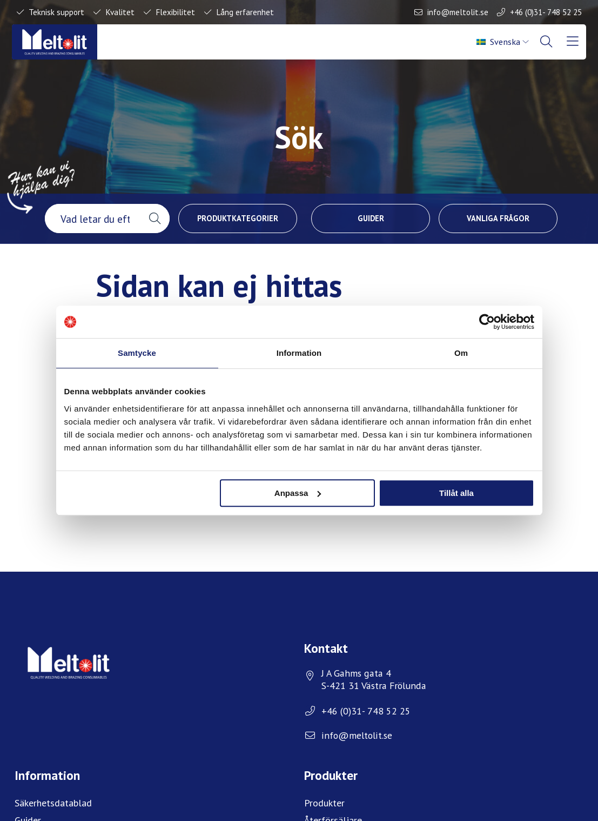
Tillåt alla (456, 493)
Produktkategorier (237, 218)
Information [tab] (299, 352)
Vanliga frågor (498, 218)
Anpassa (297, 493)
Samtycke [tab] (137, 352)
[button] (155, 218)
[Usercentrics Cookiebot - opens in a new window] (487, 322)
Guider (371, 218)
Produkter (324, 803)
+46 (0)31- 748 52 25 (546, 11)
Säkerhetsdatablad (53, 803)
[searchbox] (92, 218)
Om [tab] (461, 352)
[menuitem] (503, 41)
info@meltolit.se (457, 11)
